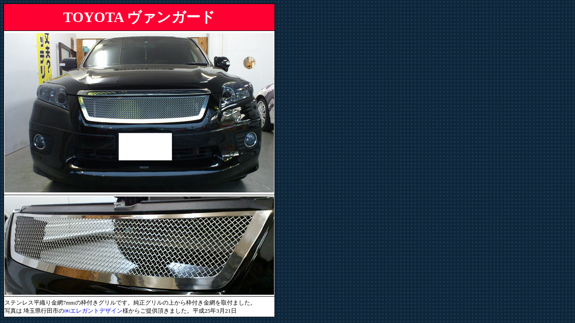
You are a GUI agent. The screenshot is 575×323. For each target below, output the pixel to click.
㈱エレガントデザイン (93, 310)
